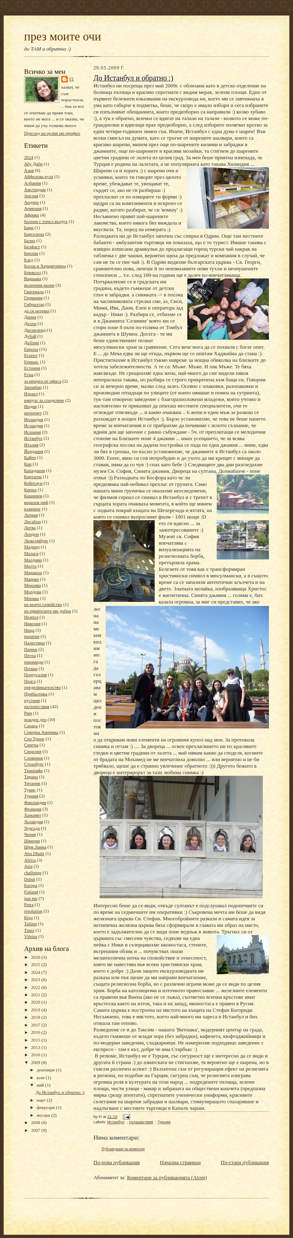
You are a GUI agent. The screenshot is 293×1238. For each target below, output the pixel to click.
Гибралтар (34, 304)
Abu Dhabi (34, 853)
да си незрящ (36, 310)
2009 (36, 1062)
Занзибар (33, 387)
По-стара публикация (245, 1162)
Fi (71, 79)
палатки (32, 636)
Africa (30, 859)
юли (41, 1077)
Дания (30, 316)
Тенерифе (33, 770)
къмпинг (32, 508)
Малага (31, 553)
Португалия (35, 674)
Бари (28, 227)
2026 (36, 957)
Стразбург (34, 764)
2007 (36, 1130)
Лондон (31, 534)
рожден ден (35, 719)
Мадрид (32, 546)
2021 (36, 994)
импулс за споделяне (44, 400)
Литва (30, 527)
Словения (33, 757)
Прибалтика (35, 693)
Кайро (30, 457)
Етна (28, 374)
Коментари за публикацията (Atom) (167, 1177)
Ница (29, 630)
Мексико (32, 585)
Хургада (32, 828)
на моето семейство (43, 604)
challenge (33, 872)
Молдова (32, 591)
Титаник (32, 783)
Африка (31, 214)
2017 (36, 1024)
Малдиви (33, 559)
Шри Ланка (35, 846)
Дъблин (31, 342)
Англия (31, 195)
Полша (31, 668)
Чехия (30, 834)
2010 (36, 1054)
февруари (46, 1107)
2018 (36, 1017)
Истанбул (33, 438)
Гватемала (34, 291)
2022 (36, 987)
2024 (28, 157)
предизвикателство (42, 687)
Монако (31, 598)
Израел (31, 393)
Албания (32, 182)
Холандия (33, 821)
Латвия (31, 514)
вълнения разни (39, 285)
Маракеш (33, 572)
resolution (33, 910)
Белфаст (32, 246)
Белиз (29, 240)
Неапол (31, 617)
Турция (31, 795)
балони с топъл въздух (46, 221)
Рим (28, 712)
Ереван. (31, 361)
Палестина (34, 642)
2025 (36, 964)
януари (44, 1115)
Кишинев (33, 495)
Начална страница (180, 1162)
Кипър (30, 489)
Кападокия (34, 470)
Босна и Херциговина (45, 265)
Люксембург (36, 540)
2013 (36, 1047)
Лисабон (32, 521)
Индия (30, 406)
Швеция (32, 840)
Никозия (32, 623)
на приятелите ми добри (47, 610)
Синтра (31, 744)
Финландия (35, 802)
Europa (30, 885)
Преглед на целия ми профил (52, 133)
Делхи (30, 323)
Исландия (33, 425)
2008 (36, 1122)
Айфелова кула (38, 176)
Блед (28, 259)
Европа (31, 349)
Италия (31, 444)
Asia (28, 866)
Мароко (31, 579)
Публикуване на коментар (123, 1149)
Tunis (29, 930)
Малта (30, 565)
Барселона (34, 234)
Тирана (31, 776)
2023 (36, 979)
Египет (31, 355)
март (42, 1100)
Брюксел (32, 272)
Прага (30, 681)
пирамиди (33, 661)
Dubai (29, 879)
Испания (32, 432)
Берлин (31, 253)
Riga (28, 917)
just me (31, 898)
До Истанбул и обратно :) (60, 1092)
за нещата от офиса (42, 381)
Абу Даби (33, 163)
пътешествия (36, 706)
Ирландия (33, 419)
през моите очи (62, 36)
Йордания (33, 451)
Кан (27, 463)
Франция (32, 808)
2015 (36, 1040)
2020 (36, 1002)
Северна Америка (41, 732)
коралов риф (36, 502)
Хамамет (32, 815)
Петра (30, 655)
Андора (31, 202)
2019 (36, 1009)
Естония (32, 367)
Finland (31, 891)
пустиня (32, 700)
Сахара (31, 725)
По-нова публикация (116, 1162)
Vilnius (30, 936)
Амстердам (35, 189)
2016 (36, 1032)
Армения (33, 208)
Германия (33, 297)
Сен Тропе (34, 738)
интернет (33, 412)
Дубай (30, 336)
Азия (29, 170)
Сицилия (32, 751)
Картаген (33, 476)
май (41, 1084)
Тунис (30, 789)
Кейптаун (33, 483)
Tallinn (30, 923)
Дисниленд (35, 329)
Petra (28, 904)
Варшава (32, 278)
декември (46, 1069)
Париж (30, 649)
